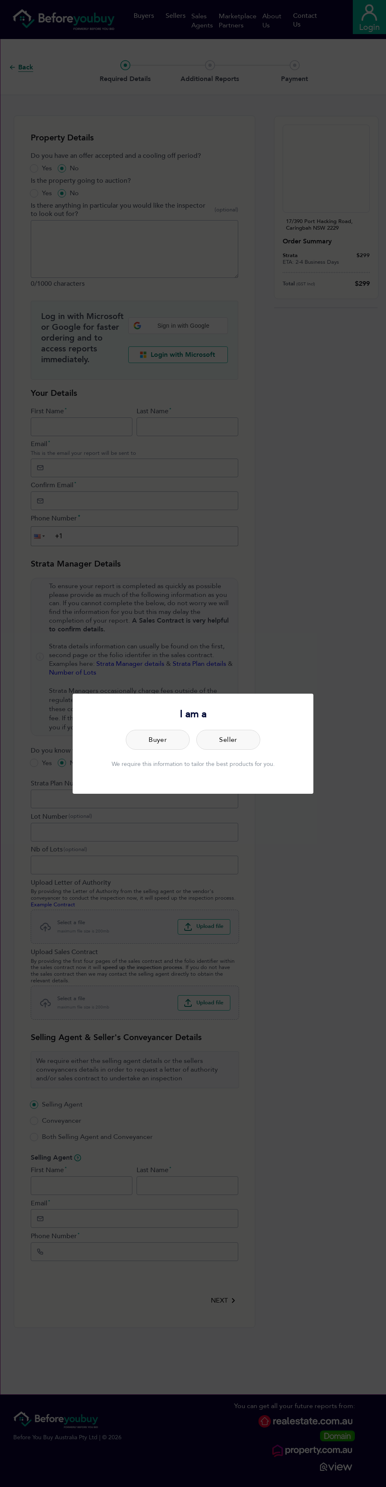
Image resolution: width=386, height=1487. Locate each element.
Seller (228, 739)
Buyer (158, 739)
